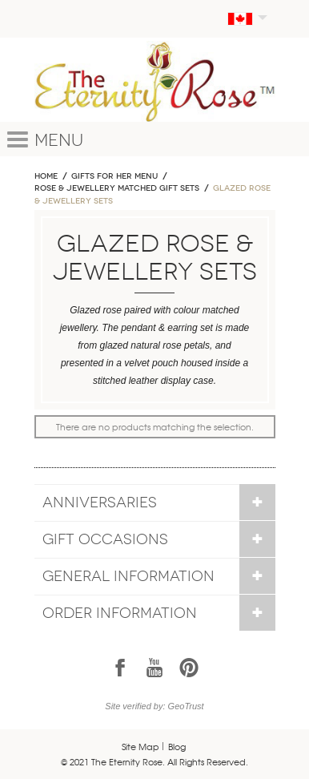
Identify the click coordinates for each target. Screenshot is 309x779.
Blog (177, 746)
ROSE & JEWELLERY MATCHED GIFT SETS (116, 188)
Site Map (140, 746)
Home (46, 176)
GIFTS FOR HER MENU (114, 176)
